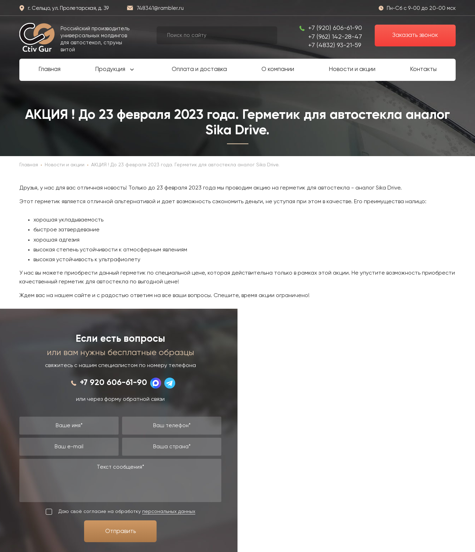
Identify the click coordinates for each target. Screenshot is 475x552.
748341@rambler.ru (160, 8)
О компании (277, 69)
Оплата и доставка (199, 69)
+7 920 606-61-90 (113, 383)
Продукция (110, 69)
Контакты (423, 69)
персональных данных (168, 511)
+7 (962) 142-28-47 (335, 37)
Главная (49, 69)
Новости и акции (352, 69)
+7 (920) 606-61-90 (335, 28)
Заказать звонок (415, 35)
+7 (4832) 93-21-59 (334, 45)
